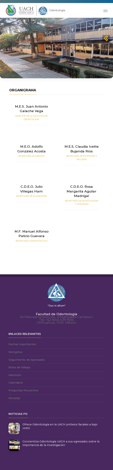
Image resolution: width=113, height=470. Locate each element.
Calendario (15, 382)
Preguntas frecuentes (23, 390)
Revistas (14, 398)
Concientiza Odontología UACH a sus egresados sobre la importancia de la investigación (60, 443)
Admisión (14, 375)
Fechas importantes (22, 344)
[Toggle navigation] (105, 10)
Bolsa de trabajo (19, 367)
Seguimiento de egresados (26, 359)
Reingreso (15, 352)
